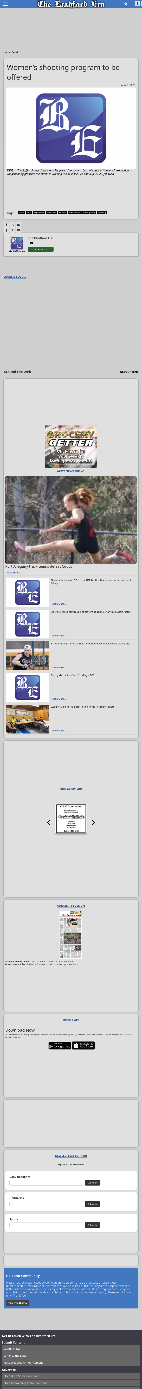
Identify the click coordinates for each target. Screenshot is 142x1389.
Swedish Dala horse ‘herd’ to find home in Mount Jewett (82, 706)
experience (39, 212)
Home (7, 52)
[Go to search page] (125, 3)
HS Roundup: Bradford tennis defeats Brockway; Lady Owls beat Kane (90, 643)
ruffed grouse (89, 212)
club (29, 212)
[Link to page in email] (18, 224)
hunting (62, 212)
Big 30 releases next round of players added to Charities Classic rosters (91, 611)
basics (21, 212)
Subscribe (92, 1182)
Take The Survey (17, 1303)
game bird (51, 212)
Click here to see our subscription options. (57, 964)
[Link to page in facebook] (6, 224)
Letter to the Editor (15, 1356)
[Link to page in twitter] (12, 224)
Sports (15, 52)
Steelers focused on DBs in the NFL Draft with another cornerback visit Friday (91, 582)
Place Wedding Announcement (23, 1362)
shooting (102, 212)
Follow (43, 249)
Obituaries (16, 1198)
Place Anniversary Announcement (25, 1383)
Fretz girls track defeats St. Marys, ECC (72, 675)
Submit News (11, 1349)
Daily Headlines (19, 1177)
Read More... (14, 572)
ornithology (74, 212)
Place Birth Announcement (20, 1376)
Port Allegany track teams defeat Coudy (39, 566)
